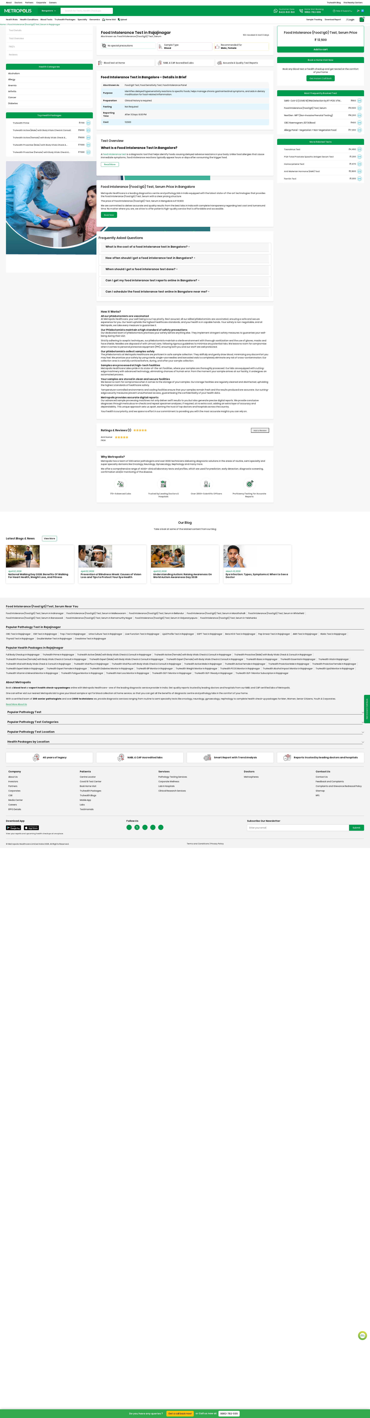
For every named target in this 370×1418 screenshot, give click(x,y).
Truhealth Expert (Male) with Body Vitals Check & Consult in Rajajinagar (126, 659)
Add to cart (321, 49)
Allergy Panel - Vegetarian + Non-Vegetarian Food (310, 130)
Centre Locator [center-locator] (88, 776)
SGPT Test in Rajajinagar (209, 633)
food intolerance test (114, 154)
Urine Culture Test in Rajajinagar (105, 633)
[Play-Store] (358, 10)
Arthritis (12, 91)
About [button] (9, 2)
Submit (356, 827)
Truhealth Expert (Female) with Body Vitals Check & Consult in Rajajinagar (204, 659)
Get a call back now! (180, 1413)
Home (3, 24)
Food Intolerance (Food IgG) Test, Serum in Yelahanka (228, 617)
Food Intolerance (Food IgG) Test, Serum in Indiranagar (35, 613)
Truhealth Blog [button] (334, 2)
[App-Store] (362, 10)
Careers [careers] (12, 804)
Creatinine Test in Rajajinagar (90, 638)
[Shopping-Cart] (362, 19)
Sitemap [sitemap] (320, 790)
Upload (122, 19)
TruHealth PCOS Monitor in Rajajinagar (240, 668)
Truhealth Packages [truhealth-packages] (90, 790)
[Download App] (13, 828)
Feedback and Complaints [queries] (330, 781)
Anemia (12, 85)
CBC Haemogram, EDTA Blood (299, 122)
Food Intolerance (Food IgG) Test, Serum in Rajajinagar (34, 24)
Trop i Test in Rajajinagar (73, 633)
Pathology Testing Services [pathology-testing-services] (172, 776)
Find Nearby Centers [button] (353, 2)
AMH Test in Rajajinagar (305, 633)
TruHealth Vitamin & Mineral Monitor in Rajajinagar (32, 673)
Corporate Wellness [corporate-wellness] (168, 781)
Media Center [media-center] (15, 800)
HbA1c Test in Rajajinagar (333, 633)
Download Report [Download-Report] (333, 19)
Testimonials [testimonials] (87, 809)
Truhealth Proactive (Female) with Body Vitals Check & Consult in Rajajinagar (46, 659)
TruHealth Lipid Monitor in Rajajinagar (335, 668)
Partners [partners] (12, 786)
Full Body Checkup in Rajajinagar (23, 654)
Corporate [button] (41, 2)
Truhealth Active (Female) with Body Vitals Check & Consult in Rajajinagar (192, 654)
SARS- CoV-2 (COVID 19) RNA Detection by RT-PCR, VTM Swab (312, 100)
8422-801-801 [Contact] (287, 12)
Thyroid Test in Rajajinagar (20, 638)
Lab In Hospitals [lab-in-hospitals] (166, 786)
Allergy (11, 79)
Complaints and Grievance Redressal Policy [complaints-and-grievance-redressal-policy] (339, 786)
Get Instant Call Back (321, 78)
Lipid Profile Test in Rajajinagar (178, 633)
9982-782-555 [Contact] (313, 12)
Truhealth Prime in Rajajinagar (58, 654)
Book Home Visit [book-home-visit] (88, 786)
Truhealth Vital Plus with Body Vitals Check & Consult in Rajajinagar (146, 663)
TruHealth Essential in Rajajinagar (297, 659)
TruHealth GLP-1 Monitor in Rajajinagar (172, 673)
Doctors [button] (18, 2)
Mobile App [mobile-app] (85, 800)
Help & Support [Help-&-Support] (343, 11)
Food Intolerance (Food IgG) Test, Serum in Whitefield (276, 613)
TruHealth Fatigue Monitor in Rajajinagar (82, 673)
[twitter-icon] (137, 827)
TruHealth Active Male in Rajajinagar (203, 663)
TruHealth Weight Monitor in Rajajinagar (196, 668)
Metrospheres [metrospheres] (251, 776)
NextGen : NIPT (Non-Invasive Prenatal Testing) (308, 115)
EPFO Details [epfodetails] (14, 809)
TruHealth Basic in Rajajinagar (261, 659)
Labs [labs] (82, 804)
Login (351, 19)
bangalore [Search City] (49, 10)
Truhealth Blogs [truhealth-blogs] (88, 795)
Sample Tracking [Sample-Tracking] (314, 19)
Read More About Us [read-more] (16, 704)
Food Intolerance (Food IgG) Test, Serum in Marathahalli (216, 613)
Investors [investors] (13, 781)
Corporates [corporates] (14, 790)
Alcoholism (14, 73)
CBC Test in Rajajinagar (18, 633)
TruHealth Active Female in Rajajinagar (245, 663)
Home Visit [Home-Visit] (109, 19)
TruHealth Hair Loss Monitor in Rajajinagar (127, 673)
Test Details (15, 30)
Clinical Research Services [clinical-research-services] (172, 790)
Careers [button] (53, 2)
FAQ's (12, 46)
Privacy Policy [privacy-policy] (217, 843)
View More (49, 538)
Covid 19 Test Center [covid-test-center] (90, 781)
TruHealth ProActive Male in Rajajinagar (288, 663)
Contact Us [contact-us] (322, 776)
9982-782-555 (229, 1413)
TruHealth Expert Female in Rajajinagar (66, 668)
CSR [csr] (10, 795)
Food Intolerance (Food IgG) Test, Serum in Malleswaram (96, 613)
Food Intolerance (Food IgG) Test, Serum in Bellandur (156, 613)
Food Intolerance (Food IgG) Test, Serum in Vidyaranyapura (166, 617)
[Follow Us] (129, 827)
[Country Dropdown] (342, 11)
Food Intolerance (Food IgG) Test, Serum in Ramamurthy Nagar (99, 617)
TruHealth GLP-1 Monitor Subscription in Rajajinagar (262, 673)
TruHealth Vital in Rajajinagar (333, 659)
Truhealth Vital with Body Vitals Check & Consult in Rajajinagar (38, 663)
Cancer (12, 97)
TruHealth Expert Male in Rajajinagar (25, 668)
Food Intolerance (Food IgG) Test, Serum (305, 108)
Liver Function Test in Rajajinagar (142, 633)
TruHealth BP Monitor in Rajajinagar (154, 668)
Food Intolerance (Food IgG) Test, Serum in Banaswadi (34, 617)
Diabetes (13, 103)
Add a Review (260, 430)
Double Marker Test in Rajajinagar (54, 638)
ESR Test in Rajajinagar (45, 633)
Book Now (109, 215)
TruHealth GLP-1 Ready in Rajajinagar (213, 673)
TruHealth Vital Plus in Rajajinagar (91, 663)
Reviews (13, 54)
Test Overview (16, 38)
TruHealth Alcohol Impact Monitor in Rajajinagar (288, 668)
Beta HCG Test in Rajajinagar (240, 633)
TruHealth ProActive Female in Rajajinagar (334, 663)
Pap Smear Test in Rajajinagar (274, 633)
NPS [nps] (317, 795)
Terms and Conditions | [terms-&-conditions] (199, 843)
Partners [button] (29, 2)
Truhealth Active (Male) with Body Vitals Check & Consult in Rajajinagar (114, 654)
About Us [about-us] (13, 776)
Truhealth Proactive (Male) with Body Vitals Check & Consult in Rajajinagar (273, 654)
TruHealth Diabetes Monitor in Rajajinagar (111, 668)
